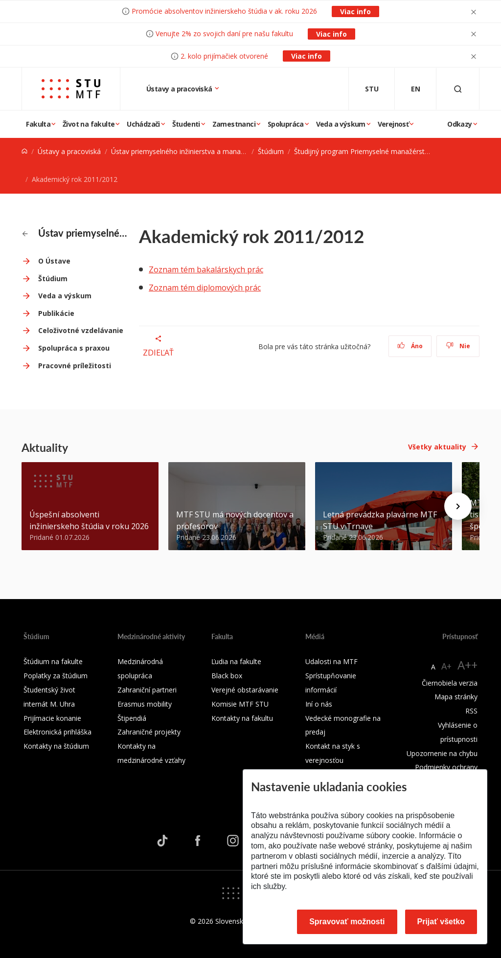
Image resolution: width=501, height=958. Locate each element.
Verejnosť (393, 124)
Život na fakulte (88, 124)
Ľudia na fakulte (236, 661)
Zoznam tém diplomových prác (205, 287)
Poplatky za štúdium (55, 675)
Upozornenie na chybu (442, 753)
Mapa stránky (456, 696)
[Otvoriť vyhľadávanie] (457, 88)
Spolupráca (286, 124)
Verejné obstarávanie (244, 689)
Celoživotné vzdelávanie (80, 330)
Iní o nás (318, 704)
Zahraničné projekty (149, 731)
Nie (458, 346)
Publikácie (56, 313)
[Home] (24, 151)
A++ (467, 665)
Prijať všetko (441, 921)
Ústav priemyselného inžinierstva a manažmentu (188, 151)
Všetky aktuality (437, 446)
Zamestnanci (233, 124)
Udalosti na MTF (331, 661)
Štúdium (271, 151)
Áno (410, 346)
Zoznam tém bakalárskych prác (206, 269)
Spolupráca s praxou (74, 348)
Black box (226, 675)
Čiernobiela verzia (450, 683)
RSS (471, 710)
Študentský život (49, 689)
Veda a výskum (340, 124)
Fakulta (38, 124)
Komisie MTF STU (240, 704)
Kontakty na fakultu (242, 718)
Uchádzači (143, 124)
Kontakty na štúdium (56, 746)
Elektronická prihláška (57, 731)
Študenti (186, 124)
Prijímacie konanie (52, 718)
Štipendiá (131, 718)
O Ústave (54, 261)
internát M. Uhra (49, 704)
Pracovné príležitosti (74, 365)
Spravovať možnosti (347, 921)
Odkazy (459, 124)
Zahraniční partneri (147, 689)
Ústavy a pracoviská (180, 88)
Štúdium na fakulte (53, 661)
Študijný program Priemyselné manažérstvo (363, 151)
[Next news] (458, 506)
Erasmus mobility (144, 704)
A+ (446, 666)
